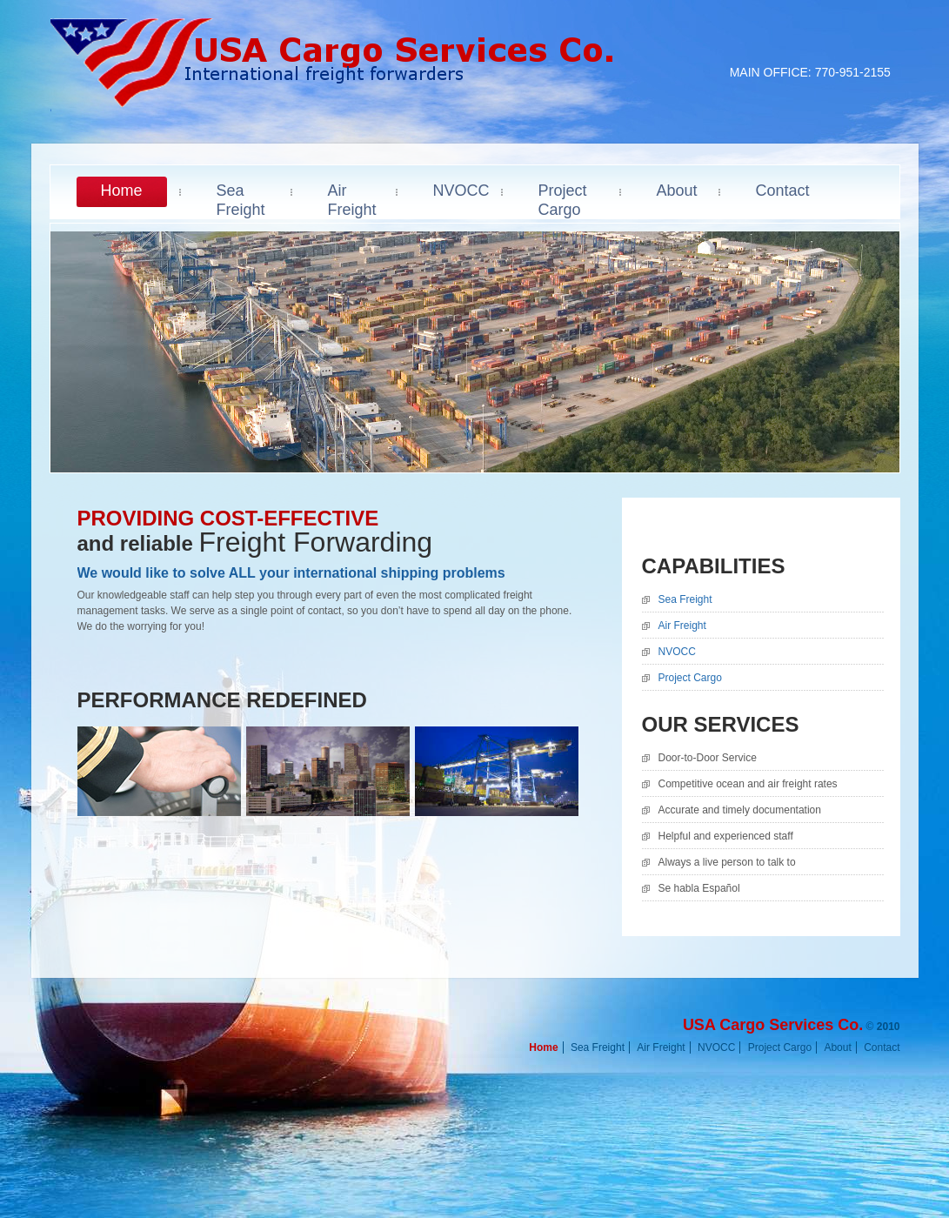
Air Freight (682, 625)
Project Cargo (690, 678)
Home (543, 1047)
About (837, 1047)
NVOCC (677, 652)
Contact (881, 1047)
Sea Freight (685, 599)
